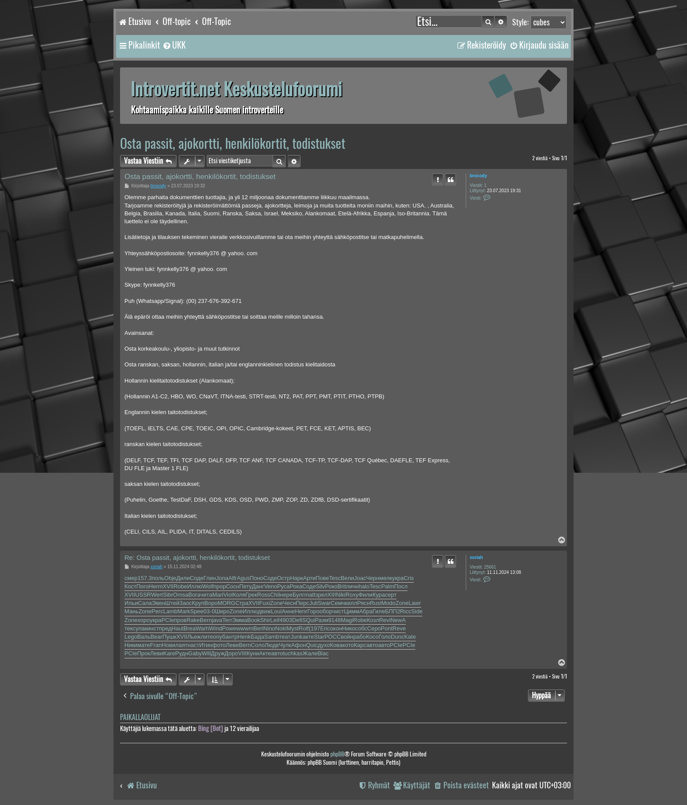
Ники (131, 645)
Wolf (207, 586)
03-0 (209, 611)
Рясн (363, 603)
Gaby (195, 653)
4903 (286, 620)
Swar (324, 603)
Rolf (304, 628)
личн (352, 586)
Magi (347, 620)
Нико (348, 628)
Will (206, 653)
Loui (276, 611)
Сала (145, 603)
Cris (409, 578)
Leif (275, 620)
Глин (209, 578)
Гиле (378, 611)
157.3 (145, 578)
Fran (156, 645)
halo (364, 586)
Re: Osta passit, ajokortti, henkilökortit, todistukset (197, 557)
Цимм (351, 611)
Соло (258, 645)
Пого (142, 586)
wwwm (244, 628)
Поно (256, 578)
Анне (288, 611)
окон (336, 628)
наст (193, 645)
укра (398, 578)
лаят (181, 645)
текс (129, 628)
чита (206, 594)
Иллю (194, 586)
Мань (131, 611)
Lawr (414, 603)
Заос (185, 603)
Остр (283, 578)
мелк (385, 578)
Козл (373, 620)
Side (416, 611)
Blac (323, 653)
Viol (228, 594)
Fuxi (264, 603)
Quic (312, 645)
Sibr (168, 594)
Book (253, 620)
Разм (321, 620)
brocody (478, 175)
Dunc (397, 636)
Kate (410, 636)
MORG (226, 603)
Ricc (405, 611)
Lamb (170, 611)
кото (348, 645)
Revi (384, 620)
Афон (298, 645)
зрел (321, 594)
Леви (232, 645)
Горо (313, 611)
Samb (271, 636)
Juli (313, 603)
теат (284, 636)
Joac (360, 578)
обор (325, 611)
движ (264, 611)
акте (308, 636)
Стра (241, 603)
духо (324, 645)
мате (144, 645)
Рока (296, 586)
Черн (372, 578)
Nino (269, 628)
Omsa (180, 594)
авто (372, 645)
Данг (258, 586)
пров (180, 620)
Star (319, 636)
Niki (341, 594)
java (217, 620)
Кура (378, 594)
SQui (308, 620)
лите (207, 636)
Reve (399, 628)
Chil (275, 594)
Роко (331, 586)
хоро (144, 620)
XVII (168, 586)
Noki (281, 628)
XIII (331, 594)
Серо (374, 628)
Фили (365, 594)
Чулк (285, 645)
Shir (265, 620)
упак (141, 628)
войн (347, 636)
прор (219, 586)
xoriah (476, 557)
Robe (180, 586)
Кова (336, 645)
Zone (276, 603)
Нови (168, 645)
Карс (360, 645)
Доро (231, 653)
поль (158, 578)
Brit (341, 586)
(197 (314, 628)
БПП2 (392, 611)
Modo (388, 603)
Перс (302, 603)
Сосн (232, 586)
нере (286, 594)
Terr (227, 620)
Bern (206, 620)
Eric (325, 628)
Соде (196, 578)
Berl (258, 628)
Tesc (335, 578)
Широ (222, 611)
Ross (263, 594)
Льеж (194, 636)
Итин (205, 645)
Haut (178, 628)
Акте (265, 653)
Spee (196, 611)
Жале (310, 653)
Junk (296, 636)
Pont (387, 628)
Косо (372, 636)
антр (232, 636)
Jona (222, 578)
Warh (202, 628)
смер (131, 578)
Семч (338, 603)
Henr (301, 611)
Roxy (352, 594)
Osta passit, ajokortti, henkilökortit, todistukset (232, 143)
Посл (401, 586)
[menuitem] (174, 45)
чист (338, 611)
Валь (143, 636)
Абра (366, 611)
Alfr (232, 578)
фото (219, 645)
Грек (251, 594)
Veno (270, 586)
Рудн (181, 653)
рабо (359, 636)
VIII (242, 653)
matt (309, 594)
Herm (156, 586)
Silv (320, 586)
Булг (299, 594)
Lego (130, 636)
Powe (229, 628)
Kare (169, 653)
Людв (272, 645)
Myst (292, 628)
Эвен (159, 603)
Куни (253, 653)
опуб (219, 636)
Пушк (170, 636)
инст (153, 628)
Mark (183, 611)
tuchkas (293, 653)
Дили (183, 578)
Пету (245, 586)
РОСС (332, 636)
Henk (244, 636)
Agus (243, 578)
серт (391, 594)
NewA (398, 620)
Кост (130, 586)
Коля (239, 594)
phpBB (337, 754)
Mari (217, 594)
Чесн (289, 603)
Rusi (375, 603)
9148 (334, 620)
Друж (217, 653)
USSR (143, 594)
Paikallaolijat (140, 717)
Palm (387, 586)
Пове (322, 578)
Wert (157, 594)
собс (361, 628)
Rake (193, 620)
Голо (385, 636)
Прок (143, 653)
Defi (297, 620)
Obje (170, 578)
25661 (490, 567)
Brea (189, 628)
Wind (215, 628)
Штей (172, 603)
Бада (258, 636)
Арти (309, 578)
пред (165, 628)
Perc (157, 611)
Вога (194, 594)
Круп (198, 603)
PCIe (167, 620)
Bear (156, 636)
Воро (210, 603)
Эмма (239, 620)
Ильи (131, 603)
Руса (283, 586)
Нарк (296, 578)
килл (351, 603)
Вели (347, 578)
